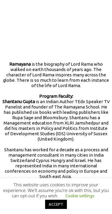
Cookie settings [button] (79, 195)
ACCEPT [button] (56, 204)
